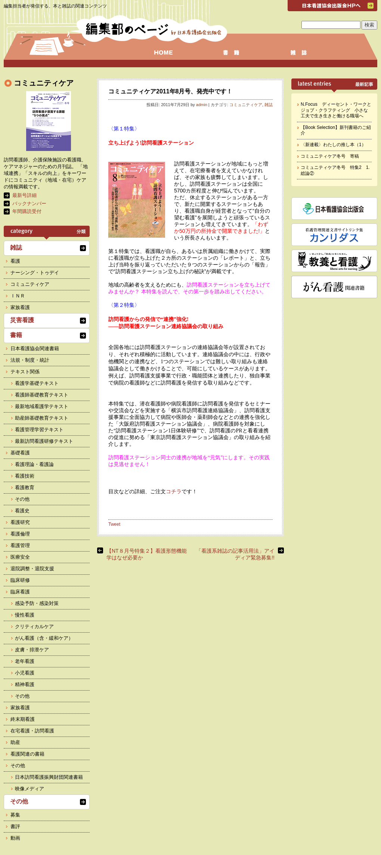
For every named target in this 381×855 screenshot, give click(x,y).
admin (201, 104)
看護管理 (20, 545)
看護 (15, 261)
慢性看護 (24, 615)
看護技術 (24, 476)
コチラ (174, 491)
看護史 (22, 510)
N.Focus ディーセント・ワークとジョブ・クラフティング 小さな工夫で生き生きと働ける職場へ (336, 110)
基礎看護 (20, 453)
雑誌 (268, 104)
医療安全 (20, 557)
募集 (15, 815)
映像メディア (29, 788)
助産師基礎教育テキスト (41, 418)
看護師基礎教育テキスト (41, 395)
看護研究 (20, 522)
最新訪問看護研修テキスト (44, 441)
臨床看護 (20, 592)
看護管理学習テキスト (39, 429)
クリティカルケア (34, 626)
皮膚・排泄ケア (32, 649)
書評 (15, 826)
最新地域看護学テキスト (41, 406)
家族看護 (20, 307)
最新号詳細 (24, 195)
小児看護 (24, 673)
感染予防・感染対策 (37, 603)
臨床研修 (20, 580)
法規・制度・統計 (29, 360)
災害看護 (22, 320)
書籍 (16, 335)
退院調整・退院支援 (32, 568)
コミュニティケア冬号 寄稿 (330, 156)
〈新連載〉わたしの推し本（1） (333, 144)
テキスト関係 (25, 371)
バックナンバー (29, 203)
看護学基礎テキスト (37, 383)
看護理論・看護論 (34, 464)
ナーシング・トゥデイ (34, 272)
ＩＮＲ (17, 296)
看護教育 (24, 487)
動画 (15, 838)
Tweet (114, 524)
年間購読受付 (26, 211)
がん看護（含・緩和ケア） (44, 638)
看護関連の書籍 (27, 754)
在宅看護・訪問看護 (32, 731)
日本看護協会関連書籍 (34, 348)
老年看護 (24, 661)
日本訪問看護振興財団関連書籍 (49, 777)
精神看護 (24, 684)
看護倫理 (20, 534)
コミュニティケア (245, 104)
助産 (15, 742)
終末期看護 (22, 719)
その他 (22, 499)
